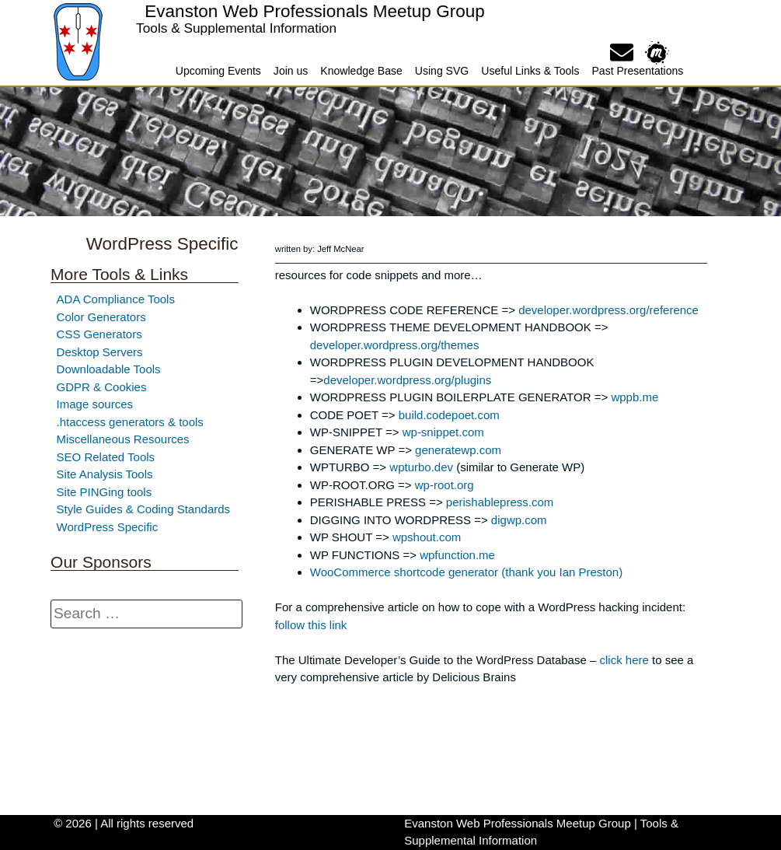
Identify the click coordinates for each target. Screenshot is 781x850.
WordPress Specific (108, 526)
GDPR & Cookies (102, 387)
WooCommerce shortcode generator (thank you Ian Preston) (466, 572)
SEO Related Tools (106, 456)
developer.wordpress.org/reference (608, 310)
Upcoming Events (218, 71)
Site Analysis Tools (105, 474)
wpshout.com (426, 537)
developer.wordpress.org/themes (394, 345)
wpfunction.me (457, 554)
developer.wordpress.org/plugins (407, 380)
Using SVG (442, 71)
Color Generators (101, 317)
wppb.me (634, 397)
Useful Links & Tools (530, 71)
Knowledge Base (361, 71)
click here (623, 659)
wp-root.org (444, 484)
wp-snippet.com (443, 432)
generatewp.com (458, 449)
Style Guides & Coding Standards (143, 509)
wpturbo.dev (421, 467)
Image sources (95, 404)
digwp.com (519, 519)
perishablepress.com (499, 502)
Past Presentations (637, 71)
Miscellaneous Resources (123, 439)
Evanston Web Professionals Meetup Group (314, 11)
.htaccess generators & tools (130, 421)
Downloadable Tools (109, 369)
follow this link (311, 624)
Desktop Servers (100, 352)
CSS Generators (99, 334)
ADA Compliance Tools (116, 299)
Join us (291, 71)
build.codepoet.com (449, 415)
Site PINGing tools (104, 491)
